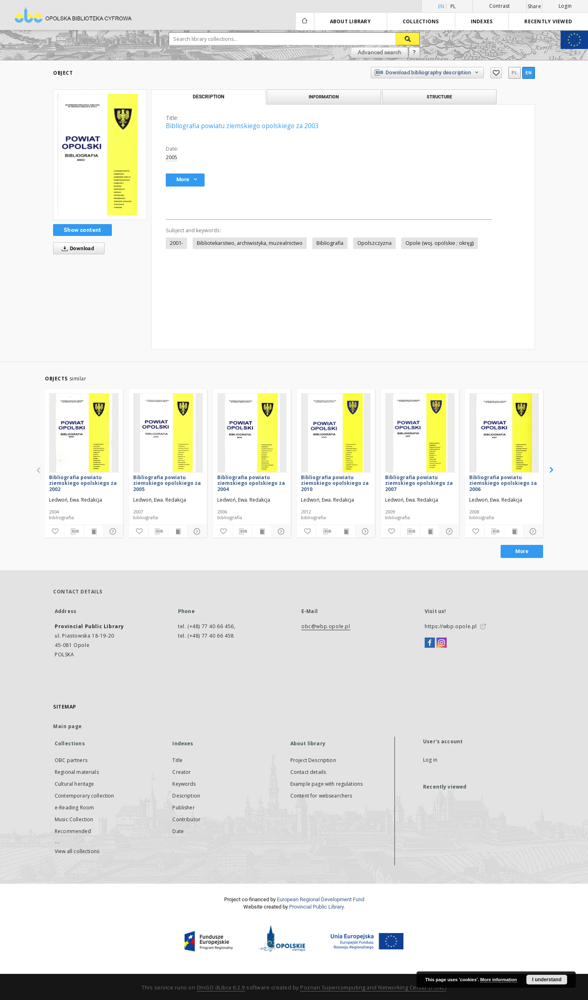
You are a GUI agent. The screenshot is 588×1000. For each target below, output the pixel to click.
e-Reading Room (74, 807)
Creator (181, 772)
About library (350, 21)
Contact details (308, 772)
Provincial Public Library (316, 907)
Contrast (499, 5)
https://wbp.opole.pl (451, 626)
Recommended (73, 831)
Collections (421, 21)
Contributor (186, 819)
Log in (430, 759)
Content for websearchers (321, 795)
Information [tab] (324, 97)
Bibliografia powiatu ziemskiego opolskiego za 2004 (251, 483)
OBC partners (71, 760)
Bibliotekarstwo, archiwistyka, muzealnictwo (250, 243)
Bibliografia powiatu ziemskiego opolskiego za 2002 (83, 483)
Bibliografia (329, 243)
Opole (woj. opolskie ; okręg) (439, 243)
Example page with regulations (326, 783)
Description (186, 795)
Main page (67, 726)
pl (453, 6)
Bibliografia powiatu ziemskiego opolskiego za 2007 (419, 483)
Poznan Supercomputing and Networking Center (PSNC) (373, 987)
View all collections (77, 851)
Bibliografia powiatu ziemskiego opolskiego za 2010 (335, 483)
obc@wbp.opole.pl (325, 626)
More (521, 551)
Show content (82, 230)
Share (534, 6)
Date (178, 831)
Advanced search (379, 52)
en (529, 73)
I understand (546, 979)
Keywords (184, 783)
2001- (176, 243)
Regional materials (77, 772)
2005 (171, 157)
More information (498, 979)
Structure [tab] (439, 97)
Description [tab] (208, 97)
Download (76, 248)
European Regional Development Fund (320, 899)
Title (177, 760)
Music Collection (74, 819)
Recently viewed (548, 21)
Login (565, 5)
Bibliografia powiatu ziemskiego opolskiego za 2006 (503, 483)
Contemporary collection (84, 795)
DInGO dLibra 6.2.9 (221, 987)
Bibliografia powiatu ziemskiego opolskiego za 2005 (167, 483)
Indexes (482, 21)
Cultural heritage (74, 783)
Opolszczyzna (374, 243)
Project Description (313, 760)
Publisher (183, 807)
